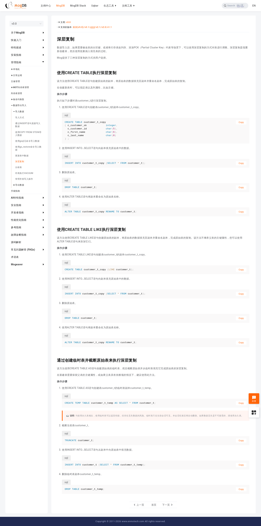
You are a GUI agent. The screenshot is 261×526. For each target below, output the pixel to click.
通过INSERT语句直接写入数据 (27, 125)
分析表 (18, 167)
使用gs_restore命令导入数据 (28, 148)
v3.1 (87, 27)
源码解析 (16, 242)
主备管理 (15, 81)
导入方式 (19, 117)
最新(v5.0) (78, 27)
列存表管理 (16, 93)
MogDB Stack (78, 5)
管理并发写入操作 (24, 179)
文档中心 (46, 5)
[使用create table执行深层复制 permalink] (54, 72)
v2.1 (98, 27)
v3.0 (68, 22)
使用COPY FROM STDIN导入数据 (28, 133)
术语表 (15, 257)
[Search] (235, 5)
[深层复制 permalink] (54, 39)
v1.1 (109, 27)
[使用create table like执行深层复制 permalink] (54, 229)
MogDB (60, 5)
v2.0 (104, 27)
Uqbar (94, 5)
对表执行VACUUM (24, 173)
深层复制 (19, 161)
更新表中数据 (21, 155)
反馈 (254, 399)
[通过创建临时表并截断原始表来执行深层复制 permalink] (54, 360)
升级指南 (15, 191)
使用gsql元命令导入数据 (27, 141)
